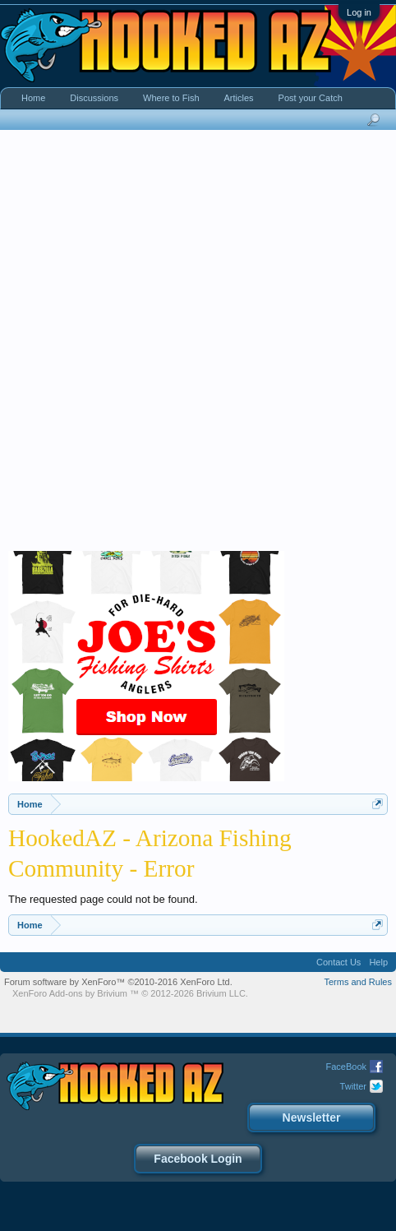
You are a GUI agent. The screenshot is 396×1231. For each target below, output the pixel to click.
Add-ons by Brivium (130, 993)
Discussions (94, 98)
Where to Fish (171, 98)
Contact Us (338, 962)
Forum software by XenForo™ (118, 982)
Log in (359, 12)
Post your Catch (311, 98)
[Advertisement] (198, 344)
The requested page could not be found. (103, 899)
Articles (239, 98)
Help (378, 962)
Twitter (353, 1086)
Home (33, 98)
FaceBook (345, 1066)
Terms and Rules (358, 982)
